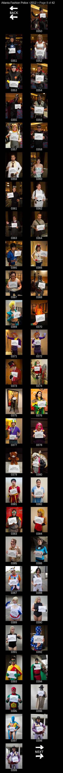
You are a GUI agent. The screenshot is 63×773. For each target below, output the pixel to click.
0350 (39, 30)
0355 (14, 118)
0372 (39, 355)
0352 (39, 59)
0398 (39, 739)
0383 (14, 532)
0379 (14, 473)
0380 (39, 473)
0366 (39, 266)
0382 (39, 503)
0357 (14, 148)
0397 (14, 739)
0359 (14, 177)
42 (53, 2)
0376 (39, 414)
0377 (14, 443)
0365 (14, 266)
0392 (39, 650)
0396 (39, 710)
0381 (14, 503)
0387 (14, 591)
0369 (14, 325)
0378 (39, 443)
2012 (33, 2)
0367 (14, 296)
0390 (39, 621)
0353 (14, 89)
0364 (39, 237)
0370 (39, 325)
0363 (14, 237)
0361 (14, 207)
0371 (14, 355)
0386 (39, 562)
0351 (14, 59)
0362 (39, 207)
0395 (14, 710)
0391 (14, 650)
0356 (39, 118)
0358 (39, 148)
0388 (39, 591)
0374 (39, 384)
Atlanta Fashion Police (14, 2)
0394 (39, 680)
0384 (39, 532)
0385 (14, 562)
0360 (39, 177)
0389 (14, 621)
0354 (39, 89)
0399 (14, 769)
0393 (14, 680)
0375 (14, 414)
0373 (14, 384)
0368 (39, 296)
